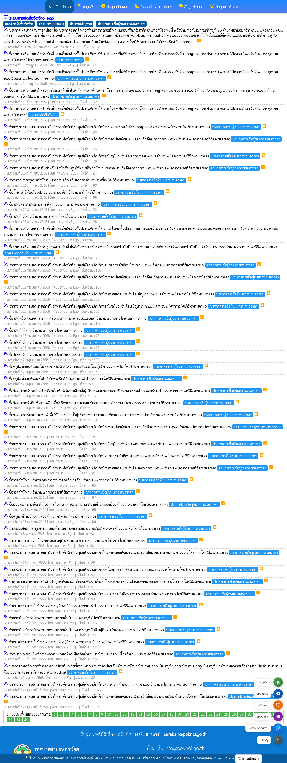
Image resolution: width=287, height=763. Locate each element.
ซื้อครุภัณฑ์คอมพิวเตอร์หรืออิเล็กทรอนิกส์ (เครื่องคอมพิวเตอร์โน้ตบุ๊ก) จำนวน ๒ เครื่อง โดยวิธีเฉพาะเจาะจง (106, 366)
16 (156, 714)
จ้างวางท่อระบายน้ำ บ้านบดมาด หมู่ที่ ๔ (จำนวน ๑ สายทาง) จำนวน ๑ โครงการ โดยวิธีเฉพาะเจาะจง (102, 642)
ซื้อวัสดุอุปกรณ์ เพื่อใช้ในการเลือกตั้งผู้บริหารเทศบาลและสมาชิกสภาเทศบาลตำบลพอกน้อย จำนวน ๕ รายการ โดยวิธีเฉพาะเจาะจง (122, 402)
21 (195, 714)
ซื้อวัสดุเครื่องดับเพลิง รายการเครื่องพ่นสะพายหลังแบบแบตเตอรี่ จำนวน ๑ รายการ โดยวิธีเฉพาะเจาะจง (104, 318)
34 (26, 719)
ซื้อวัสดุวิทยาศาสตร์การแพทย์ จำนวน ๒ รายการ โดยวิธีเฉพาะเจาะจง (81, 204)
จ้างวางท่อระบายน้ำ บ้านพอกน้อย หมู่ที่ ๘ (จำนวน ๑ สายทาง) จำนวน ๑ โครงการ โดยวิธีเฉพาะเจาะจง (104, 540)
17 (163, 714)
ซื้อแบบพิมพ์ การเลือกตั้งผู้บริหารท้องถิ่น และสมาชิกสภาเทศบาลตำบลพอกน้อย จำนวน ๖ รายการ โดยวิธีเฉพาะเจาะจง (114, 504)
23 (210, 714)
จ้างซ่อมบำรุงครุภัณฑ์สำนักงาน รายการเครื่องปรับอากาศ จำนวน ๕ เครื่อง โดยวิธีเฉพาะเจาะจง (98, 180)
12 (124, 714)
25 (226, 714)
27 (241, 714)
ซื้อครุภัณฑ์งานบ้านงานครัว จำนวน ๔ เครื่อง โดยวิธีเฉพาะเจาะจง (78, 516)
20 (187, 714)
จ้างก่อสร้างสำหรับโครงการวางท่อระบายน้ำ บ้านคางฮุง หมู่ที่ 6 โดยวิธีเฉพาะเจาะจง (91, 617)
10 (109, 714)
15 (148, 714)
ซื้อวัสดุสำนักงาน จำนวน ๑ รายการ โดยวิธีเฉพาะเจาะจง (72, 330)
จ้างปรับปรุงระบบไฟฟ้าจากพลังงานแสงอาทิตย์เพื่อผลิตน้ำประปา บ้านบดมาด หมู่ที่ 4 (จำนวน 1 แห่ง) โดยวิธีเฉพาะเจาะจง (117, 654)
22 (202, 714)
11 (117, 714)
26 (234, 714)
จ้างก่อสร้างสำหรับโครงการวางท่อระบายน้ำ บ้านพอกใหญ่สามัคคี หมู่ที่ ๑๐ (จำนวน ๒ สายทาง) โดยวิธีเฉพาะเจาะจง (112, 630)
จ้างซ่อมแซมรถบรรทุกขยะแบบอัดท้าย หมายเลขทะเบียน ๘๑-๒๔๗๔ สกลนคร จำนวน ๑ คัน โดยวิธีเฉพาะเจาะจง (110, 528)
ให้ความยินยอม (248, 758)
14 (140, 714)
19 (179, 714)
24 (218, 714)
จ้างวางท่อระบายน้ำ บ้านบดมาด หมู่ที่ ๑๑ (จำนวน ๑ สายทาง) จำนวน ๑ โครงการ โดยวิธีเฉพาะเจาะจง (103, 605)
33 (18, 719)
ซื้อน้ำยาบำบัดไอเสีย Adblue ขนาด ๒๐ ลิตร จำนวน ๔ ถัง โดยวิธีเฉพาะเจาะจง (87, 192)
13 (132, 714)
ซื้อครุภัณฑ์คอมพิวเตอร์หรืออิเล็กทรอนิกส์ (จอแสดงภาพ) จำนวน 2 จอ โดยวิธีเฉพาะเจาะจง (95, 378)
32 (10, 719)
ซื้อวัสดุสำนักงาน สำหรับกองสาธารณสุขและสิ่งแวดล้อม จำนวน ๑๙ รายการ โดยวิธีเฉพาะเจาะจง (99, 480)
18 (171, 714)
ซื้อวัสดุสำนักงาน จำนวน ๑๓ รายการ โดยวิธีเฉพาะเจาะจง (73, 216)
